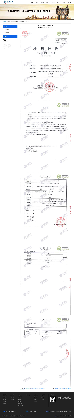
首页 (4, 21)
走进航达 (5, 395)
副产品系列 (20, 403)
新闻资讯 (12, 395)
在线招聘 (42, 399)
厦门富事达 (70, 415)
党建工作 (35, 397)
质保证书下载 (20, 405)
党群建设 (36, 395)
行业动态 (7, 32)
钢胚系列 (19, 401)
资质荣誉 (4, 403)
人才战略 (42, 397)
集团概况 (4, 399)
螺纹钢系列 (20, 397)
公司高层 (4, 401)
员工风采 (35, 401)
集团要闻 (7, 29)
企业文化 (28, 395)
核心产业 (20, 395)
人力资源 (43, 395)
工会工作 (35, 399)
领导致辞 (4, 397)
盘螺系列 (19, 399)
